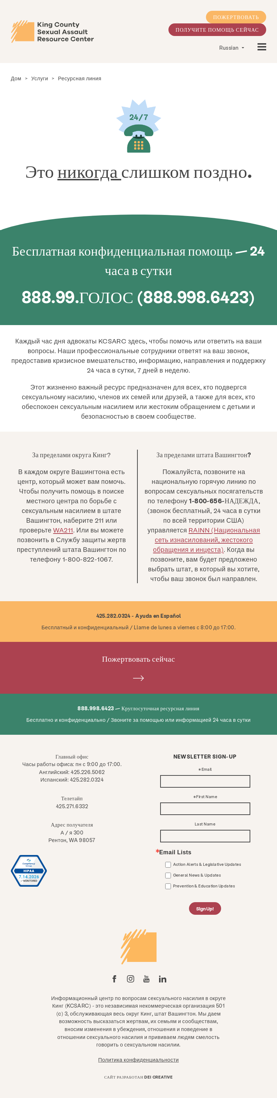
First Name (206, 797)
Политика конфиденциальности (138, 1059)
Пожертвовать (236, 17)
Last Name (205, 824)
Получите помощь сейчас (217, 29)
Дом (16, 78)
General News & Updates (197, 875)
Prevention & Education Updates (204, 885)
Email (207, 769)
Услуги (39, 78)
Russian (229, 47)
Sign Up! (205, 908)
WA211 (63, 530)
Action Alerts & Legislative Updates (207, 864)
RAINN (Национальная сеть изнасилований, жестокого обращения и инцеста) (206, 539)
